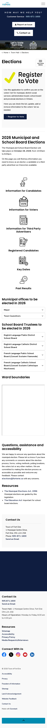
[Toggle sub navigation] (40, 63)
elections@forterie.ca (12, 478)
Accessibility (8, 634)
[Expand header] (43, 4)
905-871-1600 (33, 16)
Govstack (13, 709)
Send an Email (12, 539)
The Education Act (13, 500)
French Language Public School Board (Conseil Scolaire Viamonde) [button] (21, 355)
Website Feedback (9, 699)
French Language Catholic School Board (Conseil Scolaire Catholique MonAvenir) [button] (21, 365)
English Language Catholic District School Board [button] (20, 346)
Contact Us (6, 704)
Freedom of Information (11, 684)
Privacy (5, 679)
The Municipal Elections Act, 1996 (20, 491)
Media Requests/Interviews (15, 640)
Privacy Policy (8, 637)
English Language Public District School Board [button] (19, 337)
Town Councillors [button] (12, 316)
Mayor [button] (7, 310)
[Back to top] (23, 721)
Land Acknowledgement (11, 694)
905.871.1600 (8, 600)
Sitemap (6, 631)
